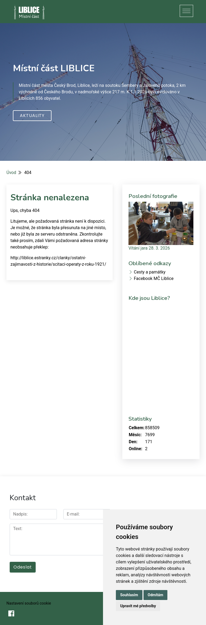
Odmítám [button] (155, 595)
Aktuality (32, 115)
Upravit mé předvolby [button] (138, 606)
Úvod (11, 172)
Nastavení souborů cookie (28, 603)
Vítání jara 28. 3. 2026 (149, 248)
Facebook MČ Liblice (154, 278)
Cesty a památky (149, 272)
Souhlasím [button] (129, 595)
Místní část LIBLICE (53, 68)
